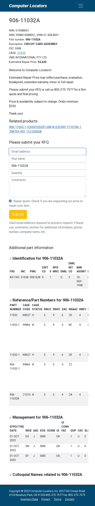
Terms (57, 499)
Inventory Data (29, 499)
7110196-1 (74, 127)
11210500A (33, 131)
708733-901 (17, 131)
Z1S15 (21, 53)
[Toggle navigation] (80, 6)
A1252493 (59, 127)
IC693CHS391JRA (39, 127)
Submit (18, 214)
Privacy (45, 499)
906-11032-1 (17, 127)
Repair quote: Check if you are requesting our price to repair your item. (46, 203)
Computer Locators (28, 5)
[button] (11, 258)
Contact (69, 499)
